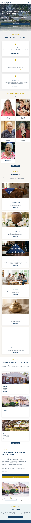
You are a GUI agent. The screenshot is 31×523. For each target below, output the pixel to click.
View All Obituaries (15, 165)
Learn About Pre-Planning (15, 69)
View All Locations (15, 443)
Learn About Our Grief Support (15, 516)
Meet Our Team (16, 477)
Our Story (15, 475)
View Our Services (15, 86)
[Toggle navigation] (28, 2)
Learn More (15, 207)
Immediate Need (15, 23)
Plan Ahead (15, 26)
